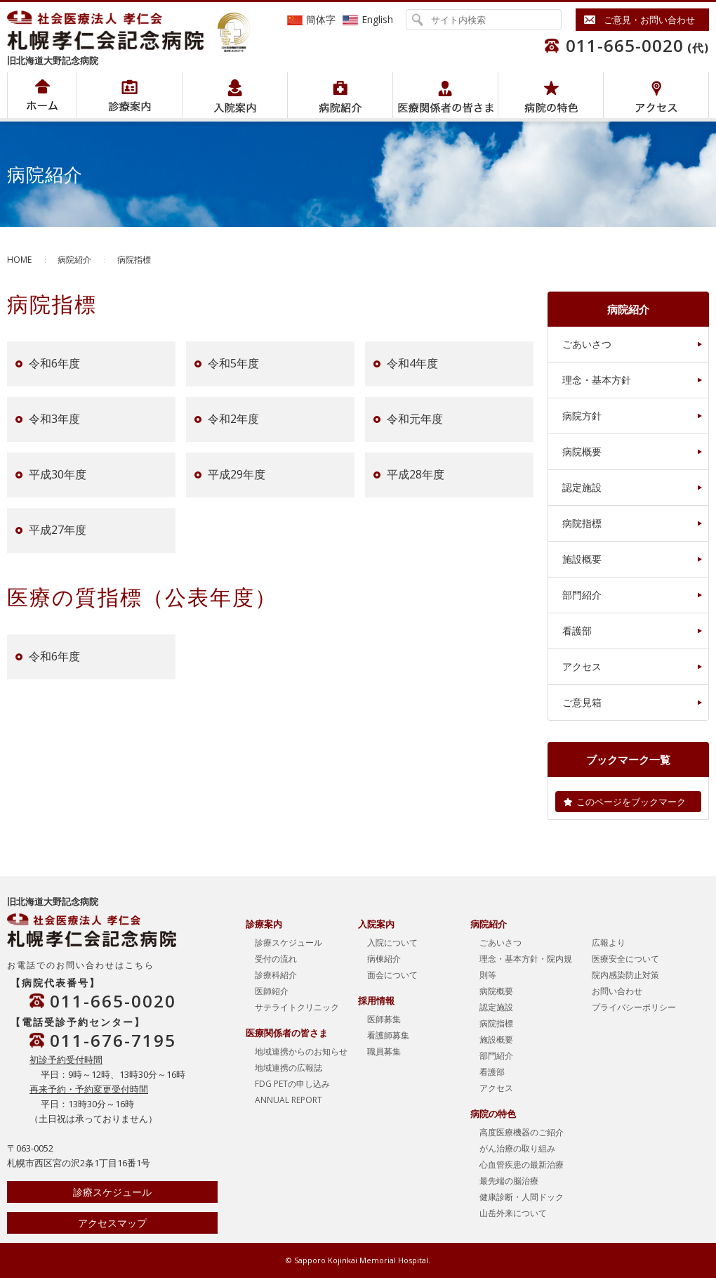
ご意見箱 (582, 702)
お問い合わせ (617, 991)
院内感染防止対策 (625, 975)
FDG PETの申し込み (292, 1084)
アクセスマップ (112, 1223)
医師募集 (384, 1019)
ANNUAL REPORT (288, 1100)
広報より (608, 942)
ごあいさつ (586, 344)
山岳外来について (513, 1213)
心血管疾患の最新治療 (521, 1165)
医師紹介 (272, 991)
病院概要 (582, 451)
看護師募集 (388, 1035)
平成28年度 (415, 475)
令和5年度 (233, 364)
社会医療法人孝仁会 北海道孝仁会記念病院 (112, 30)
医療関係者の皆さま (445, 95)
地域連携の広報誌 (288, 1068)
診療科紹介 (276, 975)
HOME (19, 260)
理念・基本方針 (596, 379)
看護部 (577, 630)
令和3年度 (54, 419)
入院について (392, 942)
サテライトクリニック (297, 1007)
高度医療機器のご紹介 (521, 1132)
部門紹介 (582, 594)
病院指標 (582, 523)
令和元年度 (415, 419)
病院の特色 (550, 95)
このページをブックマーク (631, 801)
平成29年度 (236, 475)
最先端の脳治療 (508, 1181)
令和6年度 (54, 364)
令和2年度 (233, 419)
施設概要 (582, 559)
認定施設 (582, 487)
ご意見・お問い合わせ (649, 19)
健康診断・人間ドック (521, 1197)
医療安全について (625, 959)
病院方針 (582, 415)
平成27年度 (57, 530)
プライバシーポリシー (634, 1007)
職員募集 (384, 1051)
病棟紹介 (384, 959)
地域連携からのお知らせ (301, 1051)
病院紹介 (129, 95)
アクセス (656, 95)
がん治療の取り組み (517, 1148)
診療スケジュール (112, 1192)
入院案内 (235, 95)
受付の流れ (276, 959)
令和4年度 (412, 364)
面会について (392, 975)
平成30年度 (57, 475)
